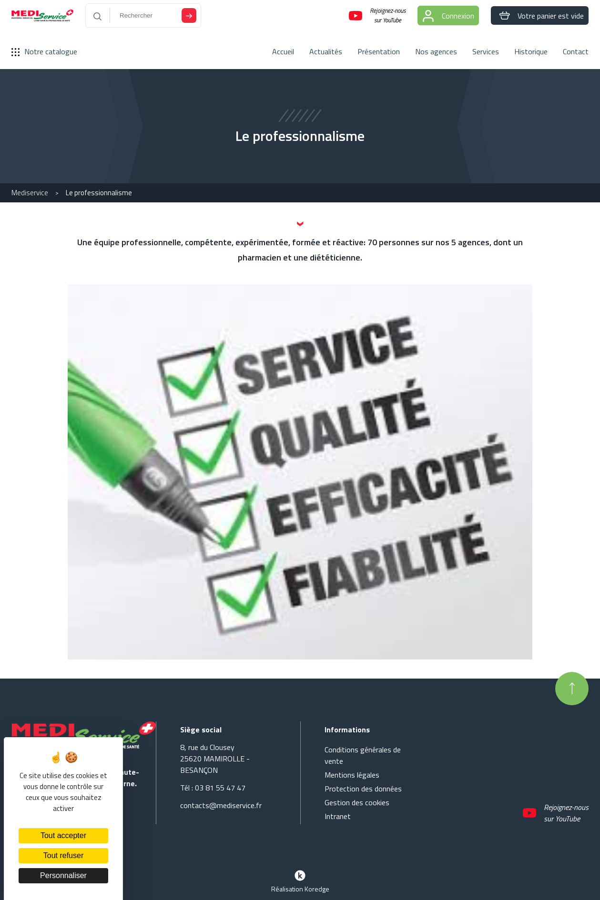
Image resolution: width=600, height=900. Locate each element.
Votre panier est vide (540, 15)
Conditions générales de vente (363, 755)
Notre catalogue (44, 51)
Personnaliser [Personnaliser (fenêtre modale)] (63, 875)
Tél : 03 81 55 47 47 (212, 787)
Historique (531, 51)
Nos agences (436, 51)
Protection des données (363, 788)
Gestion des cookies (357, 802)
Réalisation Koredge (300, 880)
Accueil (283, 51)
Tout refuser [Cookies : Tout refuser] (63, 855)
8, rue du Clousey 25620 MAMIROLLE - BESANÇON (215, 758)
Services (485, 51)
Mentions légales (352, 774)
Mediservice (29, 192)
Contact (576, 51)
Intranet (338, 816)
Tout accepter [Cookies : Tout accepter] (63, 835)
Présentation (378, 51)
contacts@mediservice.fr (221, 805)
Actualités (325, 51)
